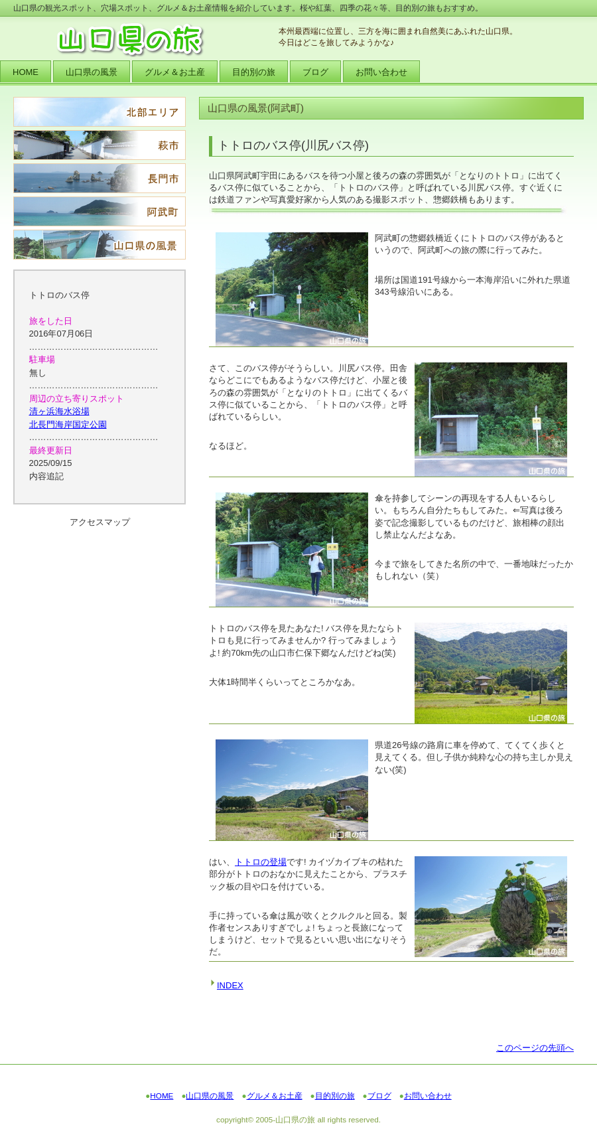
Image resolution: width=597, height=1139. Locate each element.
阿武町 (99, 211)
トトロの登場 (261, 862)
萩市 (99, 145)
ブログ (379, 1095)
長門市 (99, 178)
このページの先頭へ (535, 1048)
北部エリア (99, 112)
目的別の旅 (335, 1095)
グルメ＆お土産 (274, 1095)
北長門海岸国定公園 (68, 424)
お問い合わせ (428, 1095)
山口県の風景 (99, 245)
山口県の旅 (146, 40)
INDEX (230, 985)
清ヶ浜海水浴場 (59, 411)
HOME (161, 1095)
